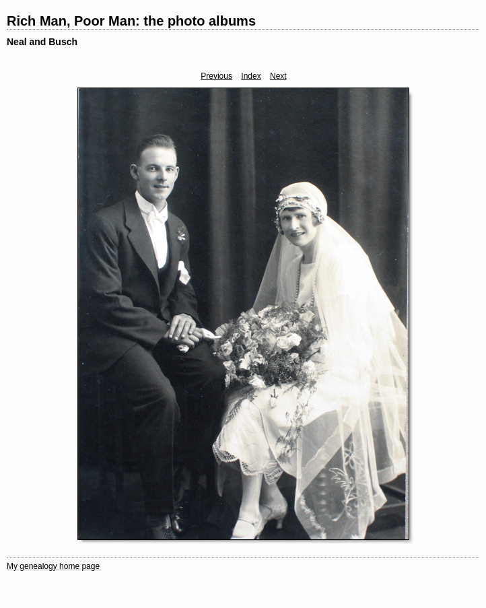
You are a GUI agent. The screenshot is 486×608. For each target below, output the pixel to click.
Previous (216, 76)
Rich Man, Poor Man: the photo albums (131, 20)
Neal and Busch (42, 41)
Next (278, 76)
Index (251, 76)
